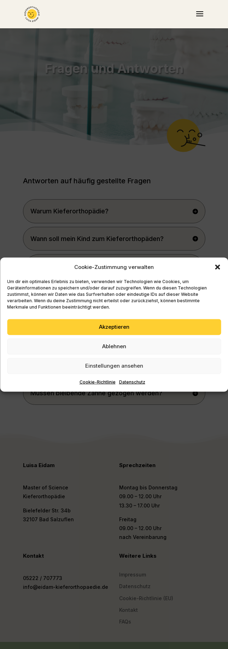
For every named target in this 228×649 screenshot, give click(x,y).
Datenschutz (132, 382)
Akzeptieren (114, 326)
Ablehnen (114, 346)
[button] (217, 267)
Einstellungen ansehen (114, 365)
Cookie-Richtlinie (98, 382)
